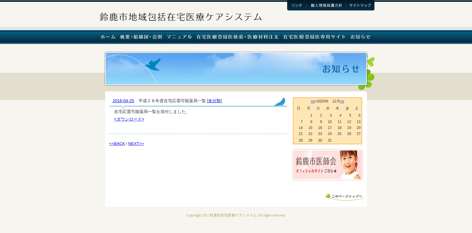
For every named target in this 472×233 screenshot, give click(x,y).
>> (342, 101)
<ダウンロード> (129, 119)
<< (313, 101)
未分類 (214, 100)
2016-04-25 (123, 100)
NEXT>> (136, 143)
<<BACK (117, 143)
